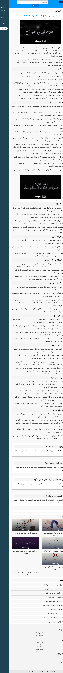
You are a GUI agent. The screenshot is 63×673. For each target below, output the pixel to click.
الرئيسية (56, 11)
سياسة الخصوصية (56, 662)
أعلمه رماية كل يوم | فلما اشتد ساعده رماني (16, 533)
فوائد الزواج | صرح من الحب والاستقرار (49, 609)
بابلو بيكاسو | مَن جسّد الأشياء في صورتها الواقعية (46, 605)
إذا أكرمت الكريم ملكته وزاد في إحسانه (46, 551)
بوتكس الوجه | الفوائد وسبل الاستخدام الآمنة (48, 589)
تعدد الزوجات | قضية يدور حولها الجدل (50, 597)
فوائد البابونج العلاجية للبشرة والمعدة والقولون (47, 613)
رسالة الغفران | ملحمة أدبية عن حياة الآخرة (48, 593)
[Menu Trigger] (5, 2)
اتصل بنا (59, 664)
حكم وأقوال (49, 11)
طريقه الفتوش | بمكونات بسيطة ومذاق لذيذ (48, 585)
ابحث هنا (26, 5)
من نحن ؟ (58, 657)
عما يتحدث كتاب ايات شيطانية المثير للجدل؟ (48, 617)
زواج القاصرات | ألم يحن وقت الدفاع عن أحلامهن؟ (46, 622)
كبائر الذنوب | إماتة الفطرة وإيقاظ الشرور (49, 601)
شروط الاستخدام (56, 659)
